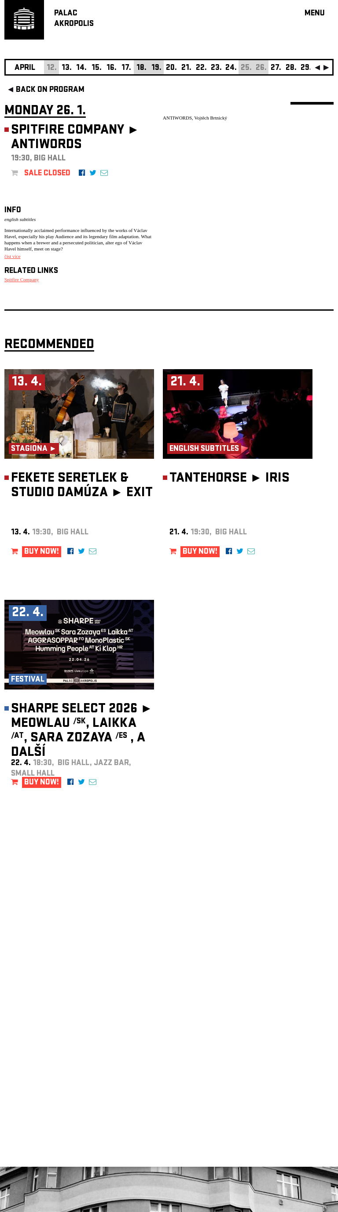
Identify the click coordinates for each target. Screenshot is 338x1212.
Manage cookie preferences (38, 1092)
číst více (12, 256)
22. (201, 68)
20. (171, 68)
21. (186, 68)
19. (156, 68)
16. (112, 68)
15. (97, 68)
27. (276, 68)
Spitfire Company (21, 279)
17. (126, 68)
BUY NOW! (41, 552)
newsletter (277, 990)
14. (81, 68)
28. (291, 68)
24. (231, 68)
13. (67, 68)
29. (306, 68)
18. (141, 68)
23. (216, 68)
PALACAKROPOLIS (74, 19)
